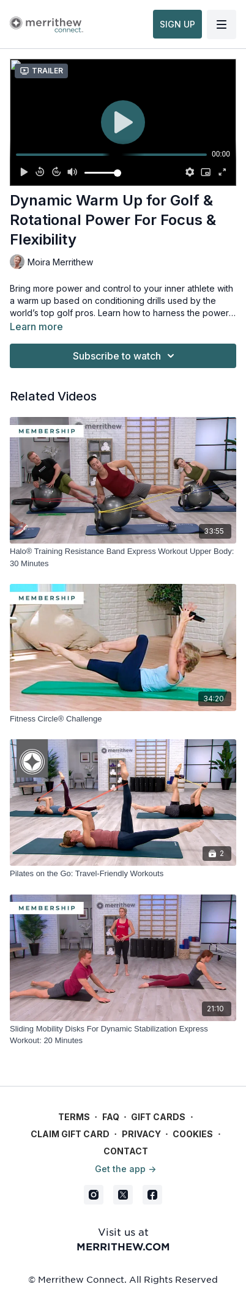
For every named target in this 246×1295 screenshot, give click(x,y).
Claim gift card (70, 1134)
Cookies (193, 1134)
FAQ (110, 1117)
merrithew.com (123, 1246)
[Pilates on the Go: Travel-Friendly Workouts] (123, 874)
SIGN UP (177, 24)
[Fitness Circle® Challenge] (123, 719)
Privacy (141, 1134)
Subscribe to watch (125, 356)
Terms (74, 1117)
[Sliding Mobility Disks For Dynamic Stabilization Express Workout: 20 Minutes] (123, 1035)
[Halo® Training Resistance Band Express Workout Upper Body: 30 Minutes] (123, 557)
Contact (125, 1151)
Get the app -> (125, 1169)
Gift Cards (158, 1117)
